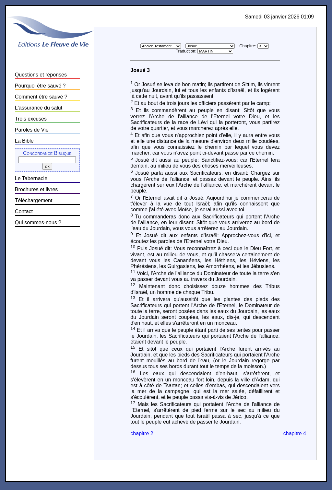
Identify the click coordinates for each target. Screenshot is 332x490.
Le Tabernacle (31, 178)
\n (263, 46)
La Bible (24, 141)
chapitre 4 (294, 433)
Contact (24, 211)
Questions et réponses (41, 74)
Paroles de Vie (32, 130)
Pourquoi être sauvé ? (40, 85)
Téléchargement (34, 200)
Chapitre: (247, 45)
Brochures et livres (36, 189)
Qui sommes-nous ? (38, 222)
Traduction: (186, 51)
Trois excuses (31, 119)
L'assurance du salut (38, 108)
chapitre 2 (141, 433)
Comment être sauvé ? (41, 96)
